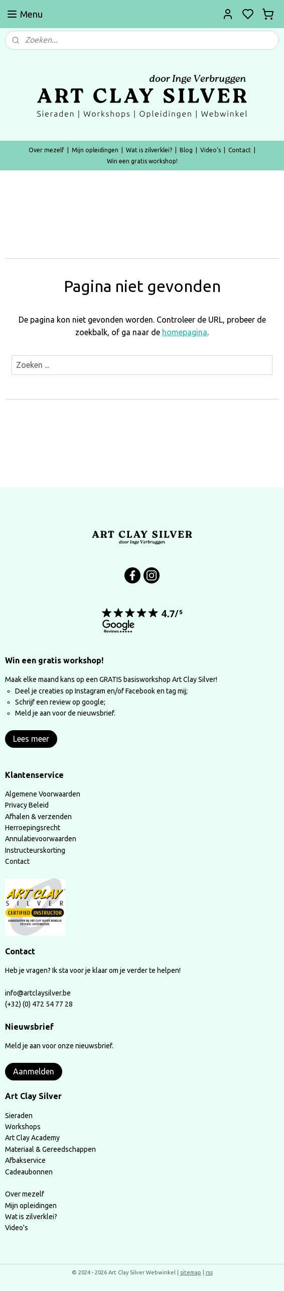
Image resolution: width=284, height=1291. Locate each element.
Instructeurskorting (35, 850)
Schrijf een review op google (59, 702)
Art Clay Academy (32, 1138)
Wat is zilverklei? (149, 150)
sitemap (190, 1272)
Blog (186, 150)
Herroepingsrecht (32, 828)
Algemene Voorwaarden (42, 794)
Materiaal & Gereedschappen (50, 1149)
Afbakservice (25, 1160)
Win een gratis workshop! (142, 161)
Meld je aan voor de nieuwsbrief (64, 713)
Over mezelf (46, 150)
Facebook (141, 691)
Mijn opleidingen (95, 150)
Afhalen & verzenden (38, 817)
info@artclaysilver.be (38, 993)
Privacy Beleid (27, 805)
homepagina (184, 332)
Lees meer (31, 738)
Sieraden (19, 1116)
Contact (239, 150)
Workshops (23, 1127)
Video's (210, 150)
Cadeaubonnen (29, 1172)
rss (209, 1272)
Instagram (90, 691)
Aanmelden (33, 1071)
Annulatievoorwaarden (40, 839)
